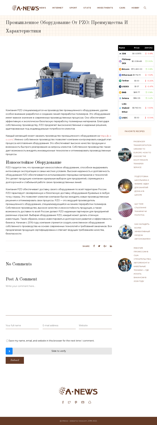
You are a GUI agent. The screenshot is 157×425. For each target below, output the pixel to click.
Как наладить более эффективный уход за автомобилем (142, 231)
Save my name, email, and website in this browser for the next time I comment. (51, 340)
